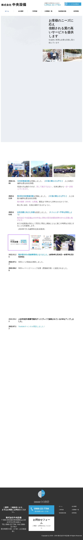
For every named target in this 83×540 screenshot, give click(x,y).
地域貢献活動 (62, 11)
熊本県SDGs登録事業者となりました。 (33, 255)
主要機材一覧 (48, 11)
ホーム (7, 11)
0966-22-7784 (11, 524)
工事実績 (34, 11)
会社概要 (20, 11)
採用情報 (76, 11)
